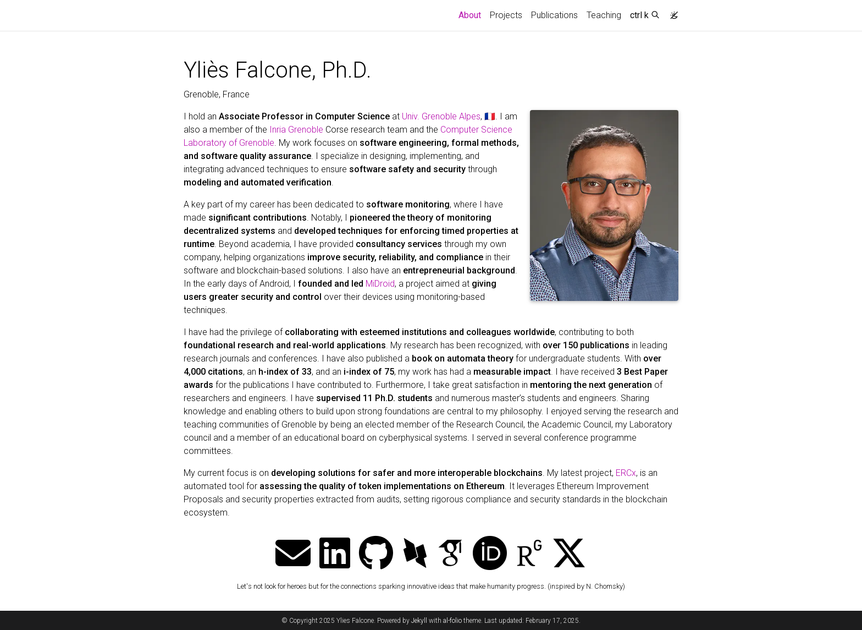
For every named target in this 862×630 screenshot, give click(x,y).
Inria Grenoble (296, 129)
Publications (554, 15)
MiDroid (380, 283)
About (471, 14)
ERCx (626, 473)
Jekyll (419, 620)
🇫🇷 (489, 116)
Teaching (604, 15)
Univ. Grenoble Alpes (441, 116)
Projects (506, 15)
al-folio (452, 620)
